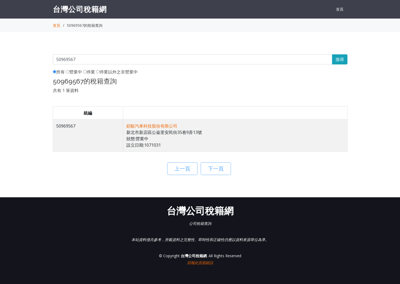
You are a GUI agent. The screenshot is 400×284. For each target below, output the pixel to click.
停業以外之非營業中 (117, 72)
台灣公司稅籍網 (80, 9)
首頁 (339, 9)
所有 (59, 72)
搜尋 (340, 59)
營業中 (74, 72)
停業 (89, 72)
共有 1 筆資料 (66, 90)
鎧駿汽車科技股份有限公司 (151, 126)
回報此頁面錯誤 (200, 262)
